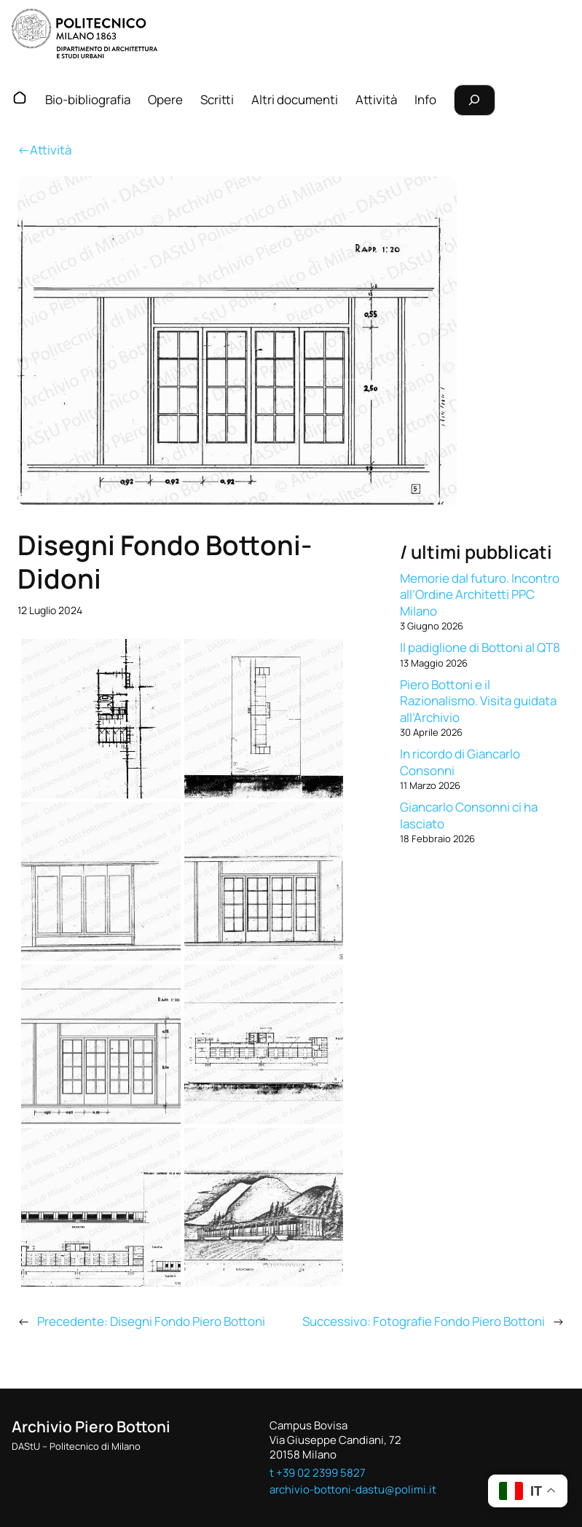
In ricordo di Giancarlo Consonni (460, 761)
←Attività (44, 149)
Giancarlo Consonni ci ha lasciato (469, 814)
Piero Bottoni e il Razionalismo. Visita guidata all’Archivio (478, 701)
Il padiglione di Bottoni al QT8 (480, 647)
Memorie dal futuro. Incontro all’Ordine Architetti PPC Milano (479, 594)
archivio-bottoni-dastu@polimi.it (353, 1489)
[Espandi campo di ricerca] (474, 100)
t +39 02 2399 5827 (318, 1472)
